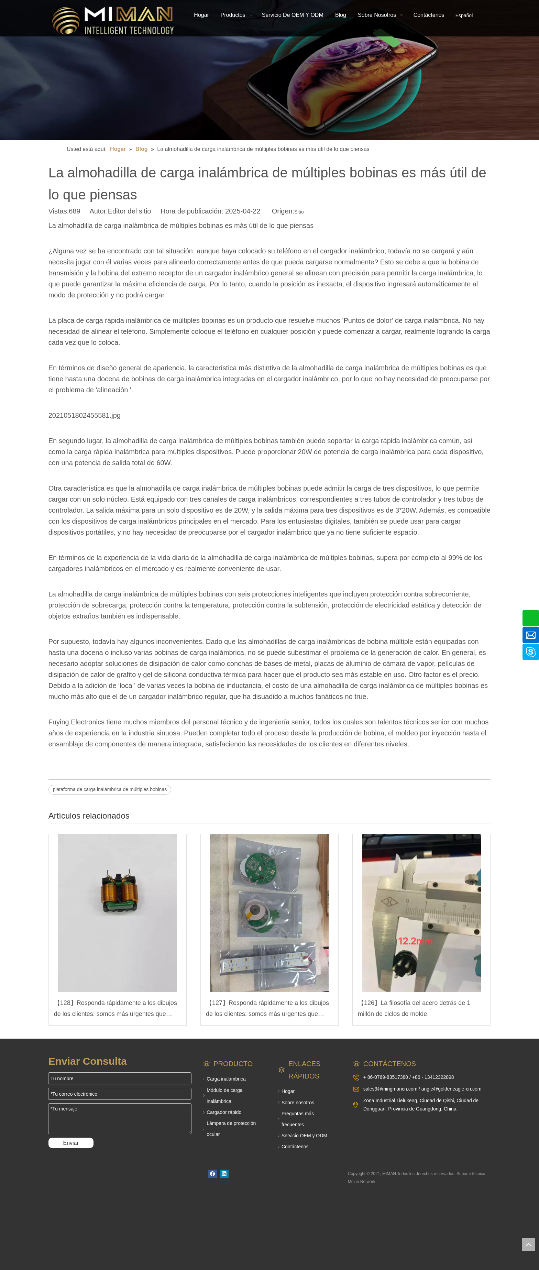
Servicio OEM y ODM (304, 1135)
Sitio (299, 212)
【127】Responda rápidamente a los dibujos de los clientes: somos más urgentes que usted (267, 1009)
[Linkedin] (224, 1174)
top (528, 1244)
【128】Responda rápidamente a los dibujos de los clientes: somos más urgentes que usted (115, 1009)
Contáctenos (295, 1146)
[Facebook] (212, 1174)
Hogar (288, 1091)
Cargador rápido (224, 1112)
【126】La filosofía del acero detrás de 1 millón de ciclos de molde (414, 1008)
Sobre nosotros (298, 1102)
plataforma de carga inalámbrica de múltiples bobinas (110, 789)
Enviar (70, 1143)
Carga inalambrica (226, 1079)
